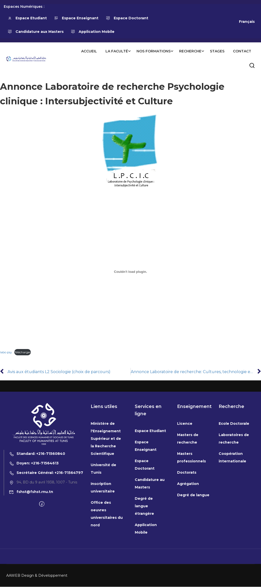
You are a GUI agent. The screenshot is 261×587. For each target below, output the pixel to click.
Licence (184, 424)
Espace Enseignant (76, 18)
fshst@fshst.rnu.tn (31, 492)
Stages (217, 51)
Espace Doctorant (127, 18)
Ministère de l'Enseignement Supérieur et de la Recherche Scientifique (106, 439)
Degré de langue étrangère (144, 506)
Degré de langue (193, 495)
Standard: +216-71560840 (37, 454)
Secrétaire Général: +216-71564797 (46, 473)
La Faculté (116, 51)
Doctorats (186, 472)
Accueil (89, 51)
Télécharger (22, 352)
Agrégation (188, 484)
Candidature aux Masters (36, 31)
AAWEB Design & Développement (36, 575)
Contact (242, 51)
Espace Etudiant (27, 18)
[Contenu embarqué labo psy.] (130, 272)
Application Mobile (93, 31)
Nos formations (153, 51)
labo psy (6, 352)
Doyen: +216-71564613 (34, 463)
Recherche (190, 51)
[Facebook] (41, 504)
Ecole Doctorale (234, 424)
